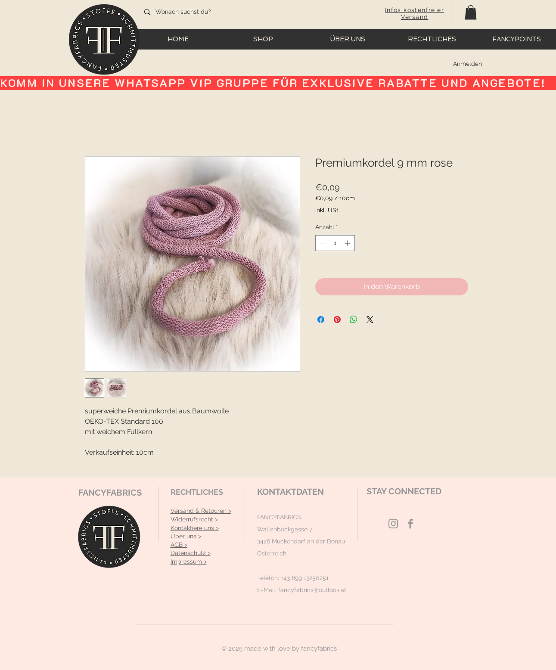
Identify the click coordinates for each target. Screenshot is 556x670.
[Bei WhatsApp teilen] (353, 319)
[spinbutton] (335, 243)
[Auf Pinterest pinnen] (337, 319)
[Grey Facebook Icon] (410, 523)
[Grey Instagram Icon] (393, 523)
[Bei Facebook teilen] (321, 319)
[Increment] (348, 243)
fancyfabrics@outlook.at (312, 589)
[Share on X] (370, 319)
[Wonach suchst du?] (188, 12)
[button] (471, 12)
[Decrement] (322, 243)
